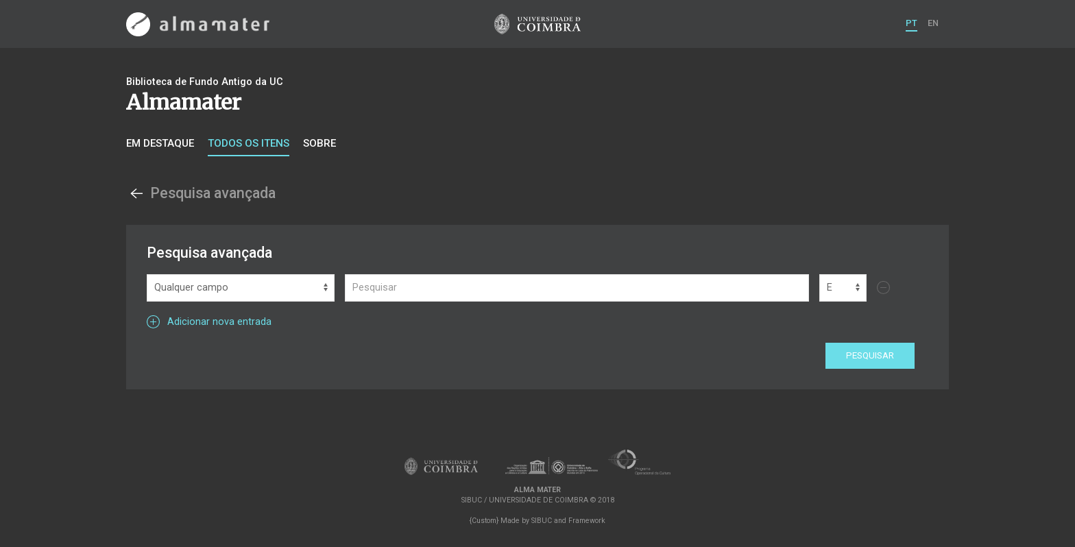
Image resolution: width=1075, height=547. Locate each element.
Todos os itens (248, 143)
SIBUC (541, 520)
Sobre (319, 143)
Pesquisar (870, 355)
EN (933, 23)
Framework (586, 520)
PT (911, 23)
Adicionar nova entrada (209, 322)
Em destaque (160, 143)
